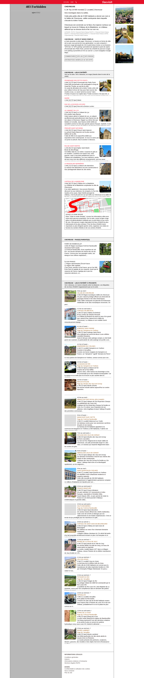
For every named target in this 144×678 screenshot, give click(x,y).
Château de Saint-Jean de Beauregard (92, 524)
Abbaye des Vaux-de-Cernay (88, 453)
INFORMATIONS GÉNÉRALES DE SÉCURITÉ (78, 60)
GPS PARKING (89, 56)
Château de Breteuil (85, 310)
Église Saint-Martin (72, 146)
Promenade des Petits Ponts (76, 80)
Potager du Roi (83, 577)
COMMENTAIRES (70, 56)
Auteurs (67, 659)
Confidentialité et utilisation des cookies (77, 669)
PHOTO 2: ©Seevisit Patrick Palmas (74, 33)
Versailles (81, 595)
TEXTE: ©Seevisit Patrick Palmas (80, 32)
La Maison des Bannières (74, 163)
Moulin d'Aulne (83, 382)
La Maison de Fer (83, 364)
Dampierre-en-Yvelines (86, 346)
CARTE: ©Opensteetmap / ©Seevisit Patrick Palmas (86, 34)
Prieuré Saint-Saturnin (74, 128)
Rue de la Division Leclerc (75, 104)
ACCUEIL (66, 2)
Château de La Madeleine (74, 181)
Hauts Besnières (83, 506)
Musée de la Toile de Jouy (87, 541)
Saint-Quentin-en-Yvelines (87, 470)
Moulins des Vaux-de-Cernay (88, 435)
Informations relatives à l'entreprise (76, 661)
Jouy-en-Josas (82, 559)
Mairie (67, 98)
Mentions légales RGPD (72, 663)
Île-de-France (70, 261)
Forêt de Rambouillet (73, 244)
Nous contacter (69, 671)
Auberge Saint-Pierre (85, 328)
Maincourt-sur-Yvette (86, 417)
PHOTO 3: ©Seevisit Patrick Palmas (94, 33)
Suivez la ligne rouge (74, 214)
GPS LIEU (80, 56)
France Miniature (84, 488)
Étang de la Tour (84, 612)
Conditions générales (71, 657)
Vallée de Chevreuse (85, 293)
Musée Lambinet (83, 630)
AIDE (71, 2)
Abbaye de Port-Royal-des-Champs (90, 399)
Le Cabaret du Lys (72, 110)
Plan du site (68, 672)
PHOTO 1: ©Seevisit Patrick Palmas (99, 32)
